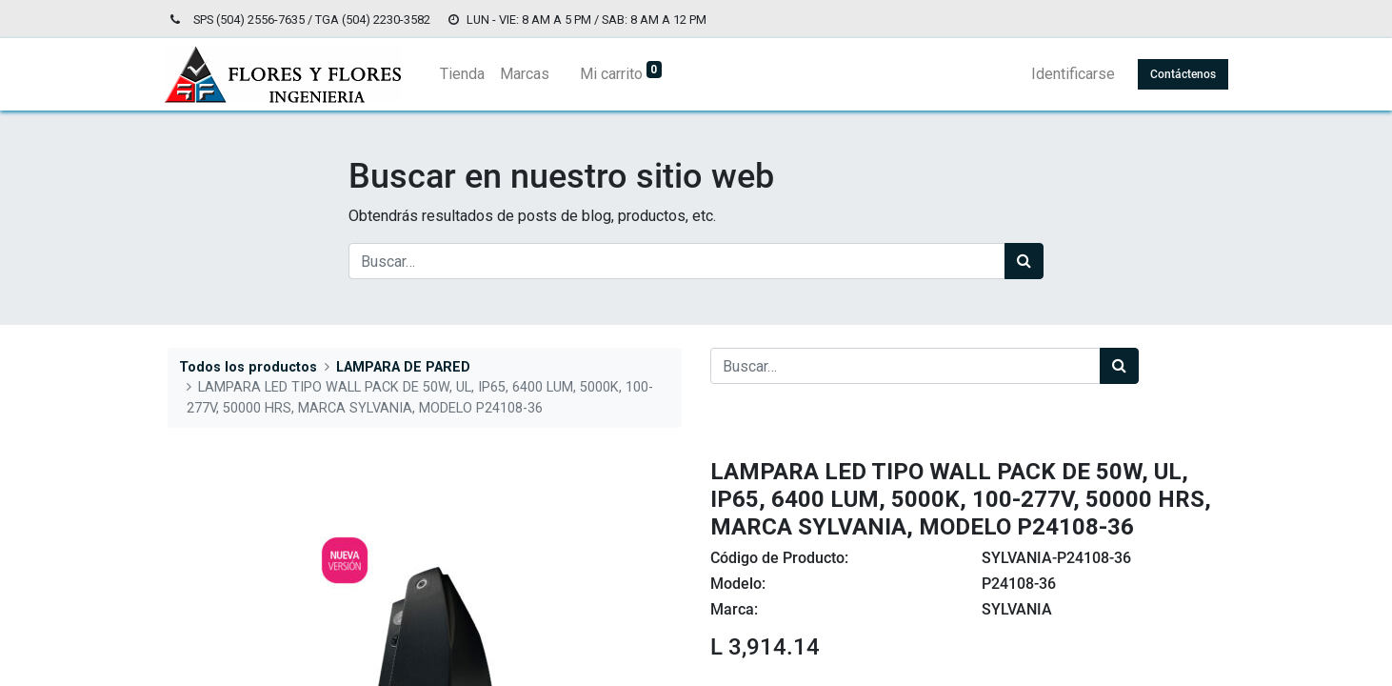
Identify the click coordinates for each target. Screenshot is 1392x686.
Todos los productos (248, 367)
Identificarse (1069, 74)
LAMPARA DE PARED (403, 367)
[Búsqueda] (1024, 261)
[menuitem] (466, 74)
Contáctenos (1179, 74)
